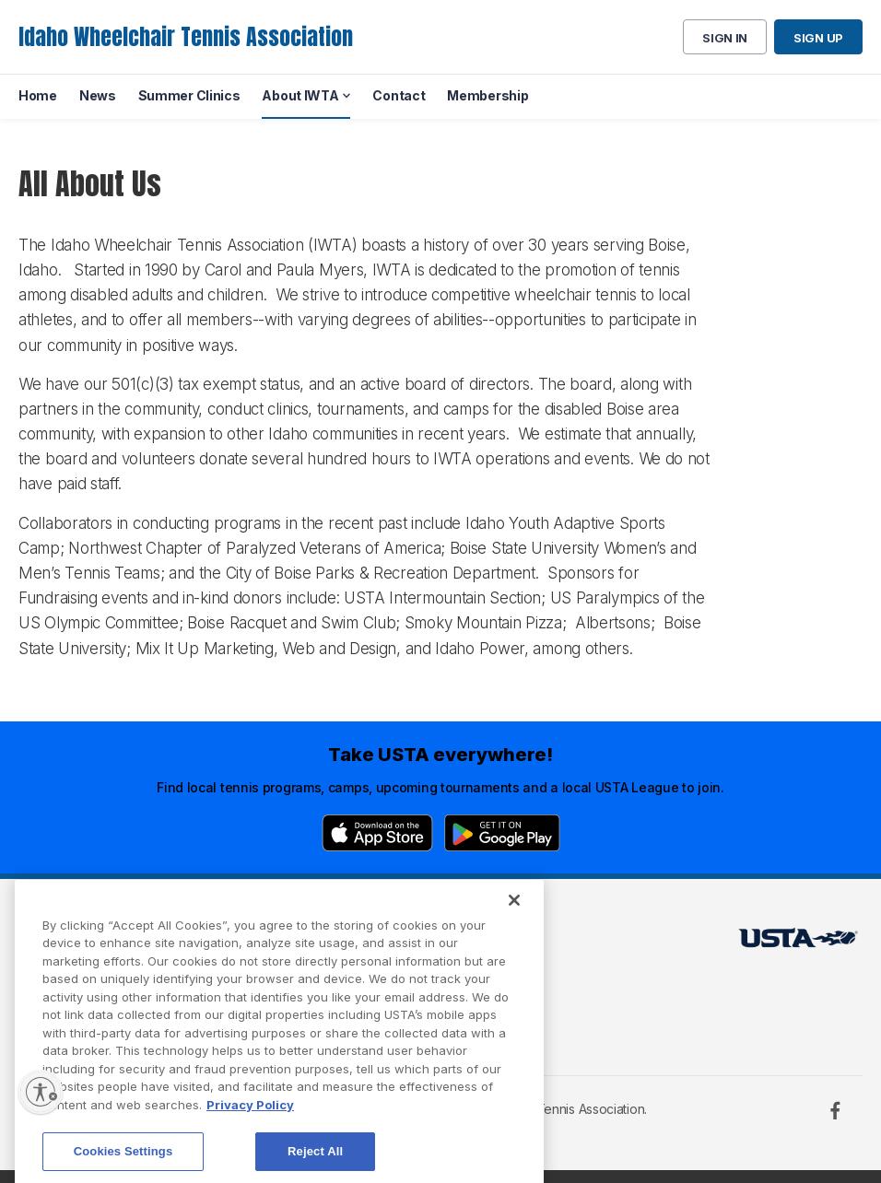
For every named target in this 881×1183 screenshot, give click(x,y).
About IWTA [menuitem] (300, 95)
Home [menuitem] (37, 95)
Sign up (818, 37)
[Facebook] (835, 1110)
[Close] (514, 928)
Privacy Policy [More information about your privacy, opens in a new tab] (250, 1132)
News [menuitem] (97, 95)
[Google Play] (502, 832)
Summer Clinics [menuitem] (189, 95)
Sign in (724, 37)
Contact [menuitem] (398, 95)
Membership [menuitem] (487, 95)
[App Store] (377, 832)
